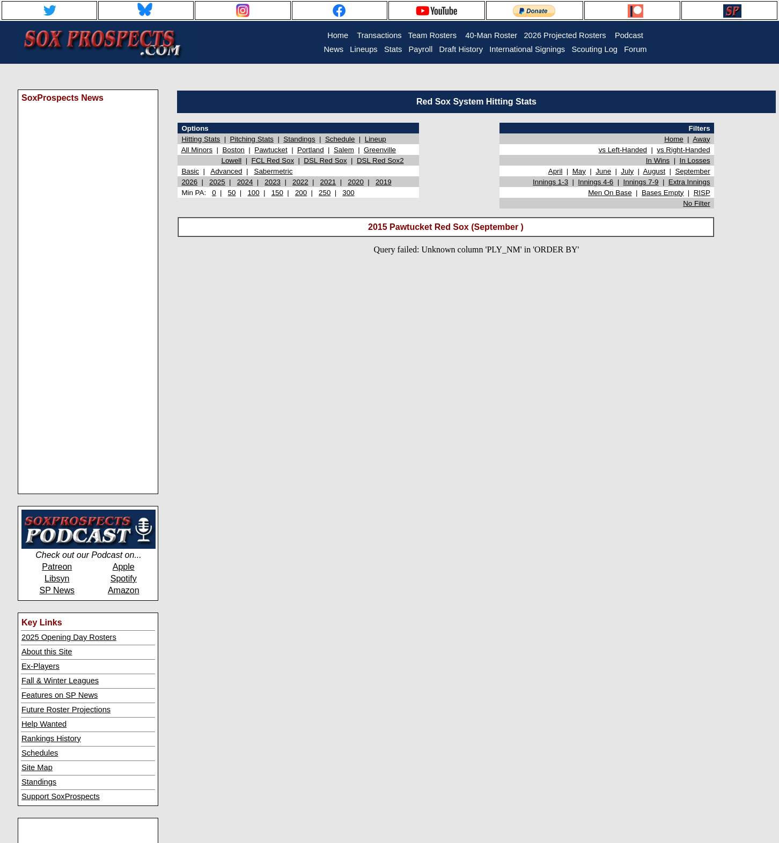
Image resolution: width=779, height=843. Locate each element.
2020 (356, 182)
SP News (57, 590)
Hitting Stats (200, 139)
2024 (245, 182)
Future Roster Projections (66, 709)
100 (253, 193)
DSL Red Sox (325, 160)
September (692, 171)
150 (277, 193)
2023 (272, 182)
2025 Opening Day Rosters (68, 637)
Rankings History (51, 738)
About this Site (46, 651)
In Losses (695, 160)
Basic (190, 171)
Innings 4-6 (595, 182)
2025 (217, 182)
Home (674, 139)
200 (301, 193)
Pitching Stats (252, 139)
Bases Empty (663, 193)
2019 (384, 182)
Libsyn (57, 578)
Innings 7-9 (641, 182)
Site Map (37, 767)
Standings (38, 782)
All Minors (197, 150)
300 (348, 193)
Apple (124, 566)
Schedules (39, 753)
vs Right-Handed (683, 150)
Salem (344, 150)
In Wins (658, 160)
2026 (189, 182)
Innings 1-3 (550, 182)
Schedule (340, 139)
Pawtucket (271, 150)
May (579, 171)
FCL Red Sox (273, 160)
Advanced (226, 171)
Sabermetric (273, 171)
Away (701, 139)
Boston (233, 150)
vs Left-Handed (623, 150)
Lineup (375, 139)
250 (324, 193)
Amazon (123, 590)
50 (232, 193)
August (654, 171)
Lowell (231, 160)
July (627, 171)
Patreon (57, 566)
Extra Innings (689, 182)
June (603, 171)
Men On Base (610, 193)
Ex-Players (40, 666)
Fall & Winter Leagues (60, 680)
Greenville (380, 150)
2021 (328, 182)
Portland (310, 150)
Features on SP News (59, 695)
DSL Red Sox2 (380, 160)
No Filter (696, 203)
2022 (300, 182)
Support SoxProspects (60, 796)
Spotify (124, 578)
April (555, 171)
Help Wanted (44, 724)
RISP (702, 193)
